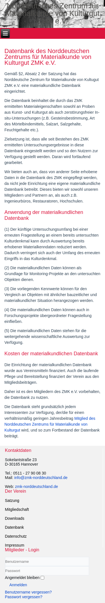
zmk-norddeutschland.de (36, 486)
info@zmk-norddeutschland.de (40, 477)
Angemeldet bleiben (22, 577)
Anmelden (18, 585)
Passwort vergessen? (24, 597)
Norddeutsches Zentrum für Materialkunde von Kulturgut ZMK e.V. (52, 13)
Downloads (14, 518)
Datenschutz (16, 536)
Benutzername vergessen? (28, 592)
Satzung (12, 500)
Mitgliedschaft (17, 509)
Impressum (14, 545)
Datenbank (14, 527)
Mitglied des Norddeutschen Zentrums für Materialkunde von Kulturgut (49, 424)
